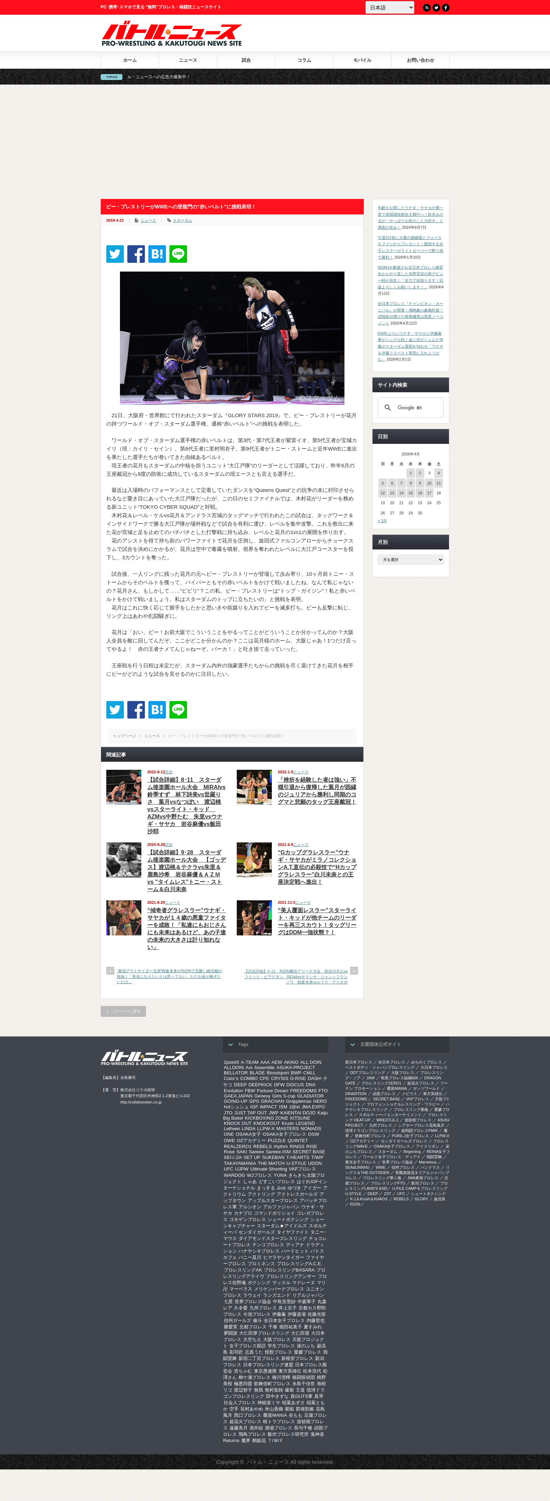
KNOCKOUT (266, 1123)
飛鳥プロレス (252, 1434)
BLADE (257, 1072)
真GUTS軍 (301, 1396)
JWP (274, 1112)
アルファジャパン (281, 1206)
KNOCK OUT (237, 1123)
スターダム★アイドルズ (282, 1225)
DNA (311, 1084)
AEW (276, 1062)
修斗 (257, 1320)
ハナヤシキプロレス (259, 1251)
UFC (228, 1169)
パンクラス (430, 1167)
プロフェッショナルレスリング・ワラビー (403, 1104)
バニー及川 (250, 1257)
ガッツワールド (426, 1088)
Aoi (249, 1067)
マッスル (281, 1282)
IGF (254, 1106)
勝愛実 (230, 1326)
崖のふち (306, 1345)
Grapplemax (298, 1101)
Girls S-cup (283, 1096)
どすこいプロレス (277, 1181)
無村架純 (274, 1390)
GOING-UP (235, 1101)
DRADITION (356, 1094)
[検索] (410, 407)
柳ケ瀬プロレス (254, 1377)
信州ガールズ (237, 1320)
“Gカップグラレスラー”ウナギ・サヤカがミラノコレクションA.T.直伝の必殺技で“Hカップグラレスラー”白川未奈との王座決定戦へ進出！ (317, 867)
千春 (272, 1326)
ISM (283, 1106)
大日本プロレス (434, 1067)
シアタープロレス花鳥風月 (421, 1125)
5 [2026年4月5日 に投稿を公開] (383, 483)
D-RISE (298, 1078)
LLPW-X (265, 1128)
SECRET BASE (309, 1151)
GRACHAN (272, 1101)
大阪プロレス (276, 1339)
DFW (279, 1084)
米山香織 (274, 1409)
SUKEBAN (273, 1157)
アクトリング (261, 1194)
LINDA (248, 1128)
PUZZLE (277, 1140)
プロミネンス (261, 1263)
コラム (304, 60)
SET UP (252, 1157)
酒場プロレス (278, 1427)
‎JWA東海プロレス (422, 1178)
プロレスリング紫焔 (411, 1109)
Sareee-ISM (278, 1151)
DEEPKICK (260, 1084)
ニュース (188, 60)
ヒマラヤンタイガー (283, 1257)
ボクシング (259, 1282)
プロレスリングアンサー (291, 1276)
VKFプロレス (302, 1169)
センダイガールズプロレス (404, 1141)
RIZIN (355, 1204)
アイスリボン (427, 1146)
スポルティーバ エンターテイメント (390, 1115)
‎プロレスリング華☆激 (382, 1178)
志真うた (254, 1352)
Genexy (262, 1096)
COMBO (249, 1078)
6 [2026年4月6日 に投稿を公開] (392, 483)
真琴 (318, 1396)
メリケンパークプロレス (279, 1289)
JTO (228, 1112)
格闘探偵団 (303, 1377)
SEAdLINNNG (357, 1167)
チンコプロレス (268, 1244)
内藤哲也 (316, 1320)
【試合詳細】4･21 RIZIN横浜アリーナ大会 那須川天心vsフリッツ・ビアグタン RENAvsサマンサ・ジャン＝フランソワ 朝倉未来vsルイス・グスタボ (296, 976)
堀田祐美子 (290, 1326)
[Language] (389, 7)
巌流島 (439, 1199)
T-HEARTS (297, 1157)
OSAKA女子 (248, 1134)
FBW (250, 1090)
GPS (254, 1101)
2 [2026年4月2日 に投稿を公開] (420, 473)
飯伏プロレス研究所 (288, 1434)
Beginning (412, 1151)
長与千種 (303, 1427)
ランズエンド (276, 1295)
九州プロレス (263, 1307)
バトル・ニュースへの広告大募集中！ (167, 76)
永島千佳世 (303, 1383)
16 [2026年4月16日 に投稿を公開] (420, 493)
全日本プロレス (391, 1062)
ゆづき (294, 1187)
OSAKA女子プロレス (284, 1134)
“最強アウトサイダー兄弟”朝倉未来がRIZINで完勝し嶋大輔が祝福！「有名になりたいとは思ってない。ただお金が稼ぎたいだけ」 (169, 976)
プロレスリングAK (243, 1270)
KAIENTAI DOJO (297, 1112)
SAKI (241, 1151)
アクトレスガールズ (297, 1194)
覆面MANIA (275, 1415)
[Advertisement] (275, 142)
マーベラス (240, 1289)
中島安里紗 (284, 1301)
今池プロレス (256, 1314)
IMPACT (268, 1106)
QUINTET (298, 1140)
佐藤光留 (317, 1314)
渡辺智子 (243, 1390)
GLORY (421, 1199)
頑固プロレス (384, 1094)
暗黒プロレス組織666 (399, 1078)
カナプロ (243, 1213)
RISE (311, 1146)
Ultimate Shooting (268, 1169)
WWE (380, 1167)
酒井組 (256, 1427)
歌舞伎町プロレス (272, 1383)
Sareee (256, 1151)
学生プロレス (281, 1345)
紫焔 (289, 1409)
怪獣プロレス (278, 1352)
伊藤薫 (279, 1314)
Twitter (436, 8)
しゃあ (250, 1181)
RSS (427, 8)
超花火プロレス (245, 1421)
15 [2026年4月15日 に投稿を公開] (411, 493)
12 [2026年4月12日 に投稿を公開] (383, 493)
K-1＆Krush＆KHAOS (368, 1199)
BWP (296, 1072)
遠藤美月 (238, 1427)
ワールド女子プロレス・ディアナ (392, 1157)
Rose (229, 1151)
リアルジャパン (308, 1295)
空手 (234, 1409)
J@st (294, 1106)
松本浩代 (312, 1371)
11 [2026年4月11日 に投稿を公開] (439, 483)
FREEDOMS (303, 1090)
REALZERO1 (237, 1146)
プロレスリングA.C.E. (299, 1263)
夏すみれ (313, 1326)
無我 (258, 1390)
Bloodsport (278, 1072)
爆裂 (289, 1390)
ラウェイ (252, 1295)
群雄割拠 (305, 1409)
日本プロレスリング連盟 (268, 1364)
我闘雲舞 (434, 1157)
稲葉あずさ (293, 1402)
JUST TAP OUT (250, 1112)
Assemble (264, 1067)
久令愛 (241, 1307)
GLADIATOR (310, 1096)
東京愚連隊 (265, 1371)
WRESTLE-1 (387, 1120)
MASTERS (287, 1128)
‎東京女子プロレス (360, 1162)
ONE (229, 1134)
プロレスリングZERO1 (381, 1083)
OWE (229, 1140)
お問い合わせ (420, 60)
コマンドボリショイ (274, 1213)
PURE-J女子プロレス (410, 1136)
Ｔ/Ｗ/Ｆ (276, 1440)
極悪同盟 (243, 1383)
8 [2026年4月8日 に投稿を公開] (411, 483)
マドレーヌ (303, 1282)
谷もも (295, 1415)
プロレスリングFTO (387, 1183)
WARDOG (234, 1175)
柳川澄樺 (281, 1377)
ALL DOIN (310, 1062)
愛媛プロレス (307, 1352)
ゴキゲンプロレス (247, 1219)
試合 (246, 60)
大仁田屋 (300, 1333)
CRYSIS (279, 1078)
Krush (288, 1123)
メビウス (409, 1094)
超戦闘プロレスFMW (419, 1130)
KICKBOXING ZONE (266, 1118)
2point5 (231, 1062)
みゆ (281, 1187)
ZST (387, 1194)
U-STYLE (296, 1163)
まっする (266, 1187)
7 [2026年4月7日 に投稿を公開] (401, 483)
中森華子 (306, 1301)
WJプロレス (259, 1175)
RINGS (297, 1146)
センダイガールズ (257, 1232)
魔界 (245, 1440)
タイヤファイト (293, 1232)
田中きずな (277, 1396)
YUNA (280, 1175)
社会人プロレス (240, 1402)
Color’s (231, 1078)
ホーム (130, 60)
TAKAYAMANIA (240, 1163)
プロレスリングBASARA (289, 1270)
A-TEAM (250, 1062)
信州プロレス (403, 1167)
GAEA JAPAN (238, 1096)
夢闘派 (230, 1333)
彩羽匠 (236, 1352)
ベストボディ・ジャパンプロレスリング (380, 1067)
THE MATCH (271, 1163)
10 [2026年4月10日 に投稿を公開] (429, 483)
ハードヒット (295, 1251)
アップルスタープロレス (273, 1200)
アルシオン (250, 1206)
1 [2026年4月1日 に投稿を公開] (411, 473)
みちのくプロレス (426, 1062)
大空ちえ (252, 1339)
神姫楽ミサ (268, 1402)
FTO (323, 1090)
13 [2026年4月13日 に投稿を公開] (392, 493)
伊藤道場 (297, 1314)
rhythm (281, 1146)
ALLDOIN (234, 1067)
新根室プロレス (297, 1358)
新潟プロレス (422, 1183)
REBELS (262, 1146)
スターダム (182, 220)
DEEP (240, 1084)
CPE (264, 1078)
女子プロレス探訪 (247, 1345)
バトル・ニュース (268, 1462)
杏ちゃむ (243, 1371)
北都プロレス (253, 1326)
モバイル (362, 60)
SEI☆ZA (233, 1157)
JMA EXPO (313, 1106)
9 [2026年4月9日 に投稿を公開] (420, 483)
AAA (265, 1062)
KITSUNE (300, 1118)
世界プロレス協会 (253, 1301)
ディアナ (295, 1244)
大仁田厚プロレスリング (264, 1333)
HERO (320, 1101)
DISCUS (295, 1084)
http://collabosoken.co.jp (141, 1102)
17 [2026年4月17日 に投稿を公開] (429, 493)
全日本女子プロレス (284, 1320)
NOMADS (311, 1128)
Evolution (233, 1090)
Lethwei (232, 1128)
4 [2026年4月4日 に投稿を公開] (439, 473)
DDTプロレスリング (367, 1072)
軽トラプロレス (279, 1421)
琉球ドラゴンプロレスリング (370, 1130)
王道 (300, 1390)
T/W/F (317, 1157)
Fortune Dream (273, 1090)
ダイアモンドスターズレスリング (273, 1238)
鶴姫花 (259, 1440)
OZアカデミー (251, 1140)
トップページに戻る (123, 1011)
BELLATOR (236, 1072)
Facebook (446, 8)
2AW (371, 1078)
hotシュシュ (236, 1106)
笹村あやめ (251, 1409)
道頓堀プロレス (417, 1120)
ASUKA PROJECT (295, 1067)
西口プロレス (247, 1415)
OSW (313, 1134)
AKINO (291, 1062)
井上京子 (288, 1307)
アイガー (312, 1187)
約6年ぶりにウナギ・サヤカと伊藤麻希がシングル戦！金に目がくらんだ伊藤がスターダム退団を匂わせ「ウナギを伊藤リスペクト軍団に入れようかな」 (410, 346)
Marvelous (428, 1162)
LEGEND (305, 1123)
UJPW (241, 1169)
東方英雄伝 (290, 1371)
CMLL (309, 1072)
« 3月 (382, 521)
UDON (315, 1163)
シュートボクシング (288, 1219)
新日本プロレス (358, 1062)
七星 (228, 1301)
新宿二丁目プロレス (259, 1358)
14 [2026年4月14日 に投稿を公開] (401, 493)
